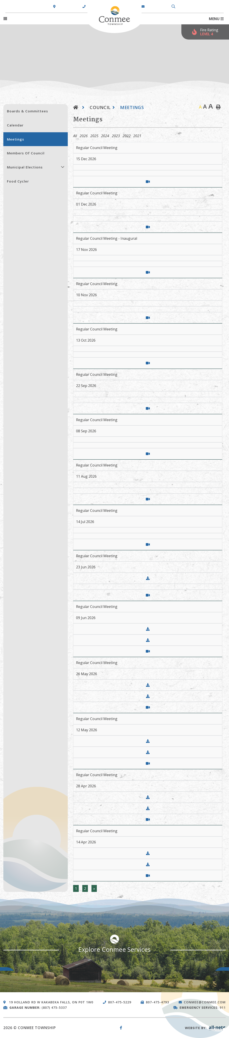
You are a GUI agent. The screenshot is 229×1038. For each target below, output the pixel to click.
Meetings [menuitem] (15, 139)
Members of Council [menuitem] (26, 153)
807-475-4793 (157, 1002)
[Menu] (216, 18)
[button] (62, 166)
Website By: (205, 1028)
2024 (105, 135)
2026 (84, 135)
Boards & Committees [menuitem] (27, 111)
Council (100, 107)
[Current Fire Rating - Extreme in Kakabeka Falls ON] (205, 32)
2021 (137, 135)
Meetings (132, 107)
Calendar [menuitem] (15, 125)
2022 (127, 135)
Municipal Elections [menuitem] (25, 167)
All (75, 135)
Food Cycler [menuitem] (18, 181)
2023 (116, 135)
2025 (94, 135)
